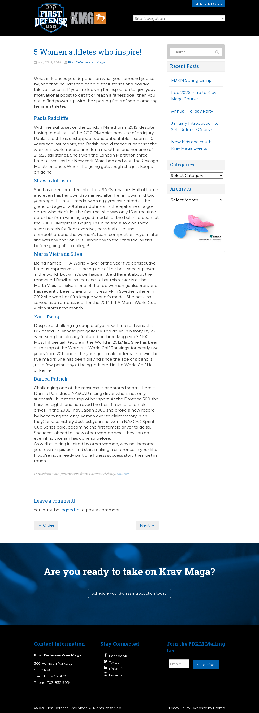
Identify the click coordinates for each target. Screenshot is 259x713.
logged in (70, 509)
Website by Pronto (209, 708)
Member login (208, 4)
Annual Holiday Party (192, 111)
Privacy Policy (178, 708)
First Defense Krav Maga (86, 62)
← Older (46, 525)
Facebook (118, 656)
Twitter (115, 662)
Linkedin (116, 669)
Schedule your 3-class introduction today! (129, 593)
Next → (147, 525)
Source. (123, 474)
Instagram (117, 675)
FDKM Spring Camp (191, 80)
